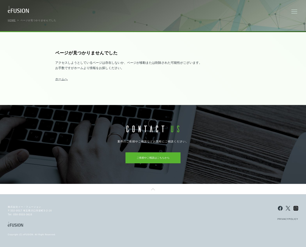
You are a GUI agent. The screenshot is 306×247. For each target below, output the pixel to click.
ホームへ (61, 79)
